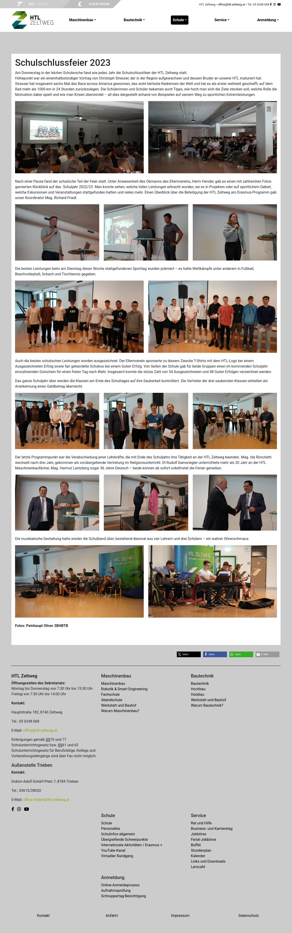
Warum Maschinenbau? (120, 711)
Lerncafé (198, 867)
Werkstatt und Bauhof (118, 705)
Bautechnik (200, 683)
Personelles (110, 828)
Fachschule (110, 694)
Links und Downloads (208, 861)
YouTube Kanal (113, 850)
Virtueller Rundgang (117, 856)
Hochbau (198, 689)
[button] (189, 654)
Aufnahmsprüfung (115, 890)
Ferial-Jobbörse (203, 839)
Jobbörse (198, 834)
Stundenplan (201, 850)
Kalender (198, 856)
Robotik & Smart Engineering (124, 689)
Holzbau (197, 694)
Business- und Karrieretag (211, 828)
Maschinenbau (113, 683)
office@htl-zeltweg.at (231, 4)
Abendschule (111, 700)
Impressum (180, 915)
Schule (106, 823)
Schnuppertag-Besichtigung (123, 896)
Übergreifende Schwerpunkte (124, 839)
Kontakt (43, 915)
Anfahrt (112, 915)
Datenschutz (248, 915)
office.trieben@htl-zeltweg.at (46, 800)
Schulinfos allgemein (118, 834)
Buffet (196, 845)
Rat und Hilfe (201, 823)
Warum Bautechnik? (207, 705)
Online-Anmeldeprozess (120, 885)
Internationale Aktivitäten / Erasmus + (131, 845)
